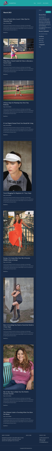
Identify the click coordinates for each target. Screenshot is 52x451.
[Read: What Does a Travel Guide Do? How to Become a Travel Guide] (18, 48)
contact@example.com (44, 442)
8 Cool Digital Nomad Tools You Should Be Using (18, 123)
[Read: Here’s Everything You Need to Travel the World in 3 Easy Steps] (18, 300)
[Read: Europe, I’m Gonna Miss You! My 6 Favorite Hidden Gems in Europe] (18, 233)
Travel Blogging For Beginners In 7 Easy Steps (17, 193)
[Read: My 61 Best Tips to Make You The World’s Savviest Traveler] (18, 367)
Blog (35, 3)
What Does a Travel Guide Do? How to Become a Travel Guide (44, 22)
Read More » (5, 32)
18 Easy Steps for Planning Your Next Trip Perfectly (45, 25)
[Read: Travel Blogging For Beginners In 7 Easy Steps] (17, 165)
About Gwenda (45, 3)
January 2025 (41, 38)
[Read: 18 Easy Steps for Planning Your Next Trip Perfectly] (18, 90)
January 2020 (41, 42)
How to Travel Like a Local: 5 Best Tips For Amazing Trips (44, 19)
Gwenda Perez (12, 3)
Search (40, 10)
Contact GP (39, 3)
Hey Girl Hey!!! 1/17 (42, 17)
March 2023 (41, 40)
